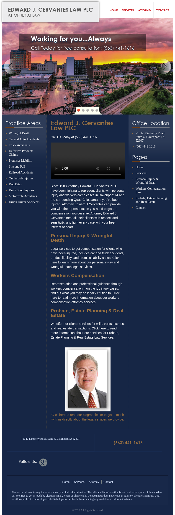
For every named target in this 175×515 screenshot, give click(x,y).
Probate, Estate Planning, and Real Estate (152, 200)
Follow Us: (27, 461)
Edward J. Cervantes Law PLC (56, 12)
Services (128, 10)
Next (163, 66)
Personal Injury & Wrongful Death (147, 180)
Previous (11, 66)
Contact (162, 10)
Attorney (144, 10)
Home (114, 10)
